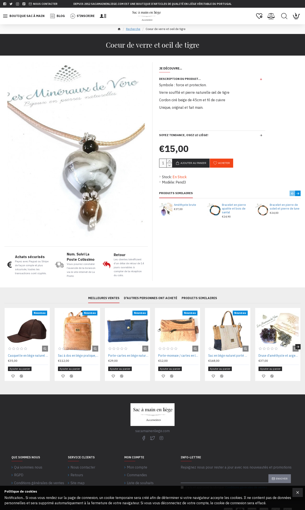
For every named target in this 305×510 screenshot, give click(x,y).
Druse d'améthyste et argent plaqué (279, 356)
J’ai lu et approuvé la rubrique (224, 480)
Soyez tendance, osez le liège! (183, 135)
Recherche (133, 29)
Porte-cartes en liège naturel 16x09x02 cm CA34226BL (128, 356)
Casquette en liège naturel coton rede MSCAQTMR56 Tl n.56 (28, 356)
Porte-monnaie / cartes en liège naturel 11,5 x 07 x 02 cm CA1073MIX (178, 356)
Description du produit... (180, 79)
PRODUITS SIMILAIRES (176, 193)
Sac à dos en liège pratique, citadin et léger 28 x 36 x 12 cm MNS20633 (78, 356)
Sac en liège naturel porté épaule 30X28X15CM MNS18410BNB (228, 356)
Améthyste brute (185, 205)
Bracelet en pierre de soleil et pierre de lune (284, 206)
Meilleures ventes (103, 298)
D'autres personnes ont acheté (150, 298)
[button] (292, 193)
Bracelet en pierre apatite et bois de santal (234, 208)
